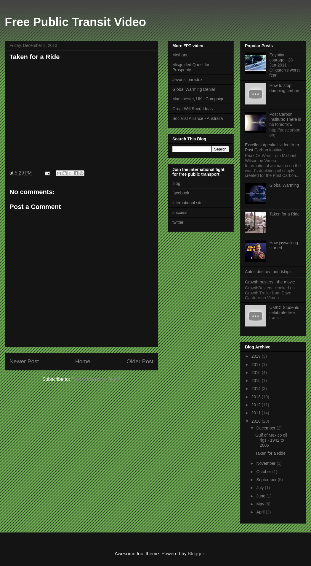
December (266, 428)
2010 (256, 421)
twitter (177, 222)
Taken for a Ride (34, 57)
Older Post (139, 361)
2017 (256, 364)
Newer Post (24, 361)
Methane (180, 55)
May (260, 504)
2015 (256, 380)
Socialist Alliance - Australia (197, 118)
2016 (256, 372)
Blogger (196, 553)
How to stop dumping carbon (284, 88)
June (261, 496)
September (267, 479)
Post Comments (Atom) (96, 379)
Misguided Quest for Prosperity (190, 67)
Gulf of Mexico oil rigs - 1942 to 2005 (271, 440)
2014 (256, 388)
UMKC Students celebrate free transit (284, 312)
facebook (180, 193)
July (260, 487)
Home (82, 361)
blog (176, 183)
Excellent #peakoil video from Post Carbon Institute (272, 147)
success (179, 212)
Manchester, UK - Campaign (198, 98)
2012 (256, 404)
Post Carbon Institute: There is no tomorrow (285, 119)
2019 (256, 356)
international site (187, 202)
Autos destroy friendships (268, 271)
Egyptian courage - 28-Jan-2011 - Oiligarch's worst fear (285, 65)
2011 (256, 412)
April (261, 512)
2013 (256, 396)
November (266, 463)
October (264, 471)
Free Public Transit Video (75, 21)
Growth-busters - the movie (270, 282)
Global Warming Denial (193, 89)
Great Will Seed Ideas (192, 108)
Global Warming (284, 185)
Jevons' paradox (187, 79)
